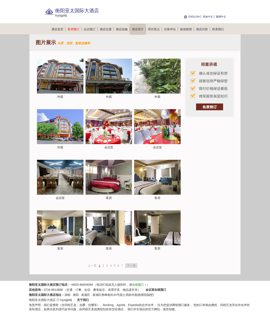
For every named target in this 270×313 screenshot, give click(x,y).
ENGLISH (194, 16)
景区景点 (155, 29)
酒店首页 (58, 29)
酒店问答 (203, 29)
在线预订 (138, 284)
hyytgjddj (66, 300)
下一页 (131, 265)
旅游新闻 (187, 29)
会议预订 (91, 29)
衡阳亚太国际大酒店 (42, 300)
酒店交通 (107, 29)
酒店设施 (123, 29)
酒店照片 (139, 29)
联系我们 (218, 29)
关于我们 (83, 300)
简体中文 (208, 16)
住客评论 (171, 29)
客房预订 (75, 29)
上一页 (92, 265)
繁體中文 (221, 16)
